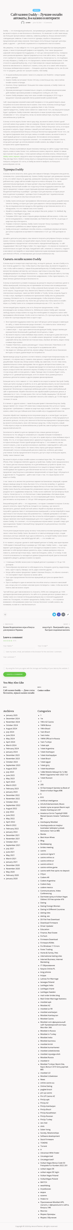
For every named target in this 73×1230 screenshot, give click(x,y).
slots (42, 1126)
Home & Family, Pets (49, 952)
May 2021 (10, 855)
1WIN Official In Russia (50, 738)
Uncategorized (46, 1156)
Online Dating (46, 1086)
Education (44, 929)
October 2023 (12, 762)
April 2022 (10, 822)
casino (43, 850)
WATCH (43, 1182)
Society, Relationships (49, 1133)
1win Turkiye (46, 742)
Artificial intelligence (49, 800)
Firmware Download (49, 939)
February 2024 (12, 748)
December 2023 (13, 755)
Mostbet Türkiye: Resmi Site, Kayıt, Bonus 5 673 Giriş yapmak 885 (54, 1067)
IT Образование (47, 965)
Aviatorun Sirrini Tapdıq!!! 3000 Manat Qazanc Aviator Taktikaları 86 (54, 816)
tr (41, 1149)
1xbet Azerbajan (47, 752)
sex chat (43, 1123)
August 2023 (11, 768)
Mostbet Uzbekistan (49, 1076)
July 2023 (10, 772)
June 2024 (10, 735)
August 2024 (11, 728)
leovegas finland (47, 982)
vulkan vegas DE (47, 1169)
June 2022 (10, 815)
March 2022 (11, 825)
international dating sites (51, 956)
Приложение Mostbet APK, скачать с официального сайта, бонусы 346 (54, 1205)
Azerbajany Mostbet (49, 822)
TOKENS (44, 1143)
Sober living (45, 1129)
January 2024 (12, 752)
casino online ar (47, 860)
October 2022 (12, 802)
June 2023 (10, 775)
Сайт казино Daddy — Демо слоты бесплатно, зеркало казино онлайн (19, 691)
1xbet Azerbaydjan (48, 755)
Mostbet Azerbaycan (49, 1015)
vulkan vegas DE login (49, 1172)
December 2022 (13, 795)
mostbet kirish (46, 1044)
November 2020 (13, 868)
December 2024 (13, 718)
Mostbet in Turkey (48, 1034)
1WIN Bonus (45, 725)
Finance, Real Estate (48, 932)
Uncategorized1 (47, 1159)
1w (41, 718)
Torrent (43, 1146)
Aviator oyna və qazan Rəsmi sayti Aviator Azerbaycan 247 (55, 808)
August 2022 (11, 808)
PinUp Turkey (46, 1119)
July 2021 (10, 848)
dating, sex (45, 916)
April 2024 (10, 742)
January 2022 (12, 832)
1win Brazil (45, 732)
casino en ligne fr (47, 854)
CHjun (43, 874)
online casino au (47, 1083)
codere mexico (46, 887)
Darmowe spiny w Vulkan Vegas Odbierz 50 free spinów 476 (54, 898)
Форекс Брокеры (47, 1214)
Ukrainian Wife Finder (49, 1153)
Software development (50, 1136)
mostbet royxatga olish (50, 1054)
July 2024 (10, 732)
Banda (43, 834)
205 (42, 784)
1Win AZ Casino (47, 722)
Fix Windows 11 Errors (50, 946)
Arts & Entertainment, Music (52, 804)
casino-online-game (48, 867)
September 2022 (13, 805)
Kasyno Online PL (47, 968)
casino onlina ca (47, 857)
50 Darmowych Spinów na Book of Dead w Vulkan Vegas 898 (55, 789)
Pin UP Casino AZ (47, 1096)
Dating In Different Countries (52, 909)
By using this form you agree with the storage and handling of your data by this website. (37, 668)
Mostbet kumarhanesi (49, 1047)
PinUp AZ (44, 1103)
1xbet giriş (44, 765)
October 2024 (12, 725)
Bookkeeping (46, 844)
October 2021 (12, 842)
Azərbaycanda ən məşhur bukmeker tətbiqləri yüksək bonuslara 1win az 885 (52, 828)
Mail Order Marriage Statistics (53, 998)
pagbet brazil (46, 1089)
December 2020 (13, 865)
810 (42, 797)
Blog (42, 840)
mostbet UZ (45, 1073)
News (36, 10)
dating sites (45, 912)
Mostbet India (46, 1037)
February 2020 (12, 875)
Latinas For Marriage (49, 979)
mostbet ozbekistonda (50, 1050)
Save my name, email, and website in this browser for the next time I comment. (34, 652)
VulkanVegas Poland (49, 1179)
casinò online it (46, 864)
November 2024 (13, 722)
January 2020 (12, 878)
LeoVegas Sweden (48, 992)
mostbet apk (45, 1002)
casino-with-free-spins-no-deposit (54, 870)
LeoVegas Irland (47, 988)
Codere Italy (45, 884)
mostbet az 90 (46, 1009)
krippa (43, 975)
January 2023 (12, 792)
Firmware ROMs (47, 942)
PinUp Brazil (45, 1109)
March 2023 (11, 785)
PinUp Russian (46, 1116)
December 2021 (13, 835)
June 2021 (10, 852)
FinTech (43, 936)
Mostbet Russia (47, 1057)
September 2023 (13, 765)
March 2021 (11, 858)
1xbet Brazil (45, 758)
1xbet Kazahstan (47, 768)
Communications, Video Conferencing (50, 892)
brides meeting (46, 847)
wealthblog (45, 1185)
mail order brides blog (50, 995)
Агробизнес (45, 1189)
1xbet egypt (45, 762)
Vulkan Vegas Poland (49, 1175)
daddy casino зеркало (11, 156)
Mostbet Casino (47, 1018)
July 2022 (10, 812)
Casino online (44, 690)
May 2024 (10, 738)
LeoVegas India (46, 985)
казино (43, 1195)
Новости (44, 1199)
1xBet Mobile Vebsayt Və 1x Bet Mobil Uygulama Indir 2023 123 (54, 773)
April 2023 (10, 782)
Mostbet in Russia (48, 1031)
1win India (44, 735)
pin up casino (46, 1093)
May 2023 (10, 778)
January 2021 (12, 862)
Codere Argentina (47, 880)
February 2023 (12, 788)
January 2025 (12, 715)
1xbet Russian (46, 778)
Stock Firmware (47, 1139)
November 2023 (13, 758)
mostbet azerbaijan (48, 1012)
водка (43, 1192)
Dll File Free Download (50, 919)
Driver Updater (46, 926)
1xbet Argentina (47, 748)
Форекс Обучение (48, 1217)
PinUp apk (44, 1099)
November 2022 (13, 798)
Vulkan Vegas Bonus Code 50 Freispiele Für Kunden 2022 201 (54, 1164)
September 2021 (13, 845)
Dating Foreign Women (50, 906)
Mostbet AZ (45, 1005)
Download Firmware (49, 923)
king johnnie (45, 972)
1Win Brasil (45, 728)
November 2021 (13, 838)
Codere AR (44, 877)
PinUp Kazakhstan (48, 1113)
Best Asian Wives (47, 837)
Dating (43, 902)
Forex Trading (46, 949)
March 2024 (11, 745)
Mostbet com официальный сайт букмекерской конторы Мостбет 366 (53, 1025)
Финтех (43, 1211)
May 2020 (10, 872)
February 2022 (12, 828)
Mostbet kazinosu (48, 1041)
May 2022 (10, 818)
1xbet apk (44, 745)
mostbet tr (44, 1061)
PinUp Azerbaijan (47, 1106)
